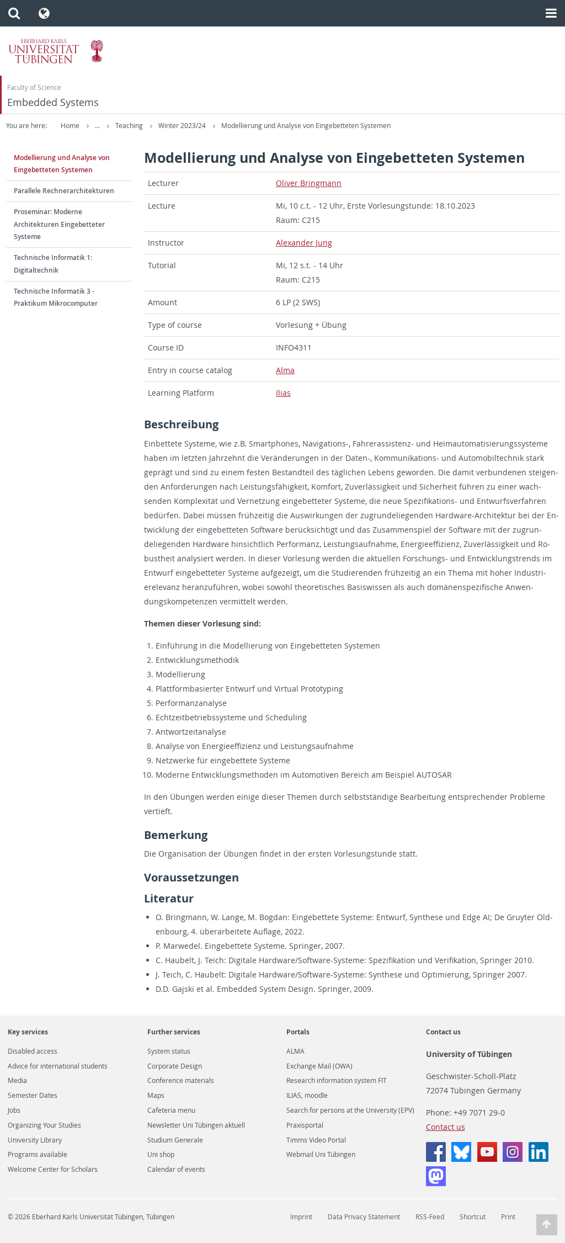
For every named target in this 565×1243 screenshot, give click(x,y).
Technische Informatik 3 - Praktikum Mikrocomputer (56, 297)
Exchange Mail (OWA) (319, 1066)
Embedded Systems (53, 102)
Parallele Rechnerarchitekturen (64, 190)
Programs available (37, 1154)
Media (17, 1080)
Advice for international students (58, 1066)
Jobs (14, 1110)
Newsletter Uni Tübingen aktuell (196, 1125)
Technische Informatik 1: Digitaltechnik (53, 264)
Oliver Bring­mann (309, 183)
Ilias (283, 392)
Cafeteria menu (171, 1110)
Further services (173, 1032)
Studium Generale (175, 1140)
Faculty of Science (34, 87)
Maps (155, 1095)
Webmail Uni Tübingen (320, 1154)
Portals (298, 1032)
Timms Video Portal (316, 1140)
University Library (35, 1140)
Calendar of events (176, 1169)
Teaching (206, 125)
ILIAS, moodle (307, 1095)
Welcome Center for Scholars (53, 1169)
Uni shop (160, 1154)
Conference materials (180, 1080)
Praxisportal (304, 1125)
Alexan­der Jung (304, 242)
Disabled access (32, 1051)
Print (508, 1216)
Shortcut (473, 1216)
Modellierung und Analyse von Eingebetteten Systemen (382, 125)
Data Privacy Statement (364, 1216)
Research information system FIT (336, 1080)
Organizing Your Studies (44, 1125)
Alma (285, 370)
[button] (14, 13)
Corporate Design (174, 1066)
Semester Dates (32, 1095)
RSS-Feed (429, 1216)
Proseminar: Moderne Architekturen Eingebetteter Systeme (59, 224)
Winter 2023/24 (259, 125)
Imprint (301, 1216)
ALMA (295, 1051)
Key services (28, 1032)
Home (70, 125)
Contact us (443, 1032)
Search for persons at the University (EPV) (350, 1110)
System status (168, 1051)
